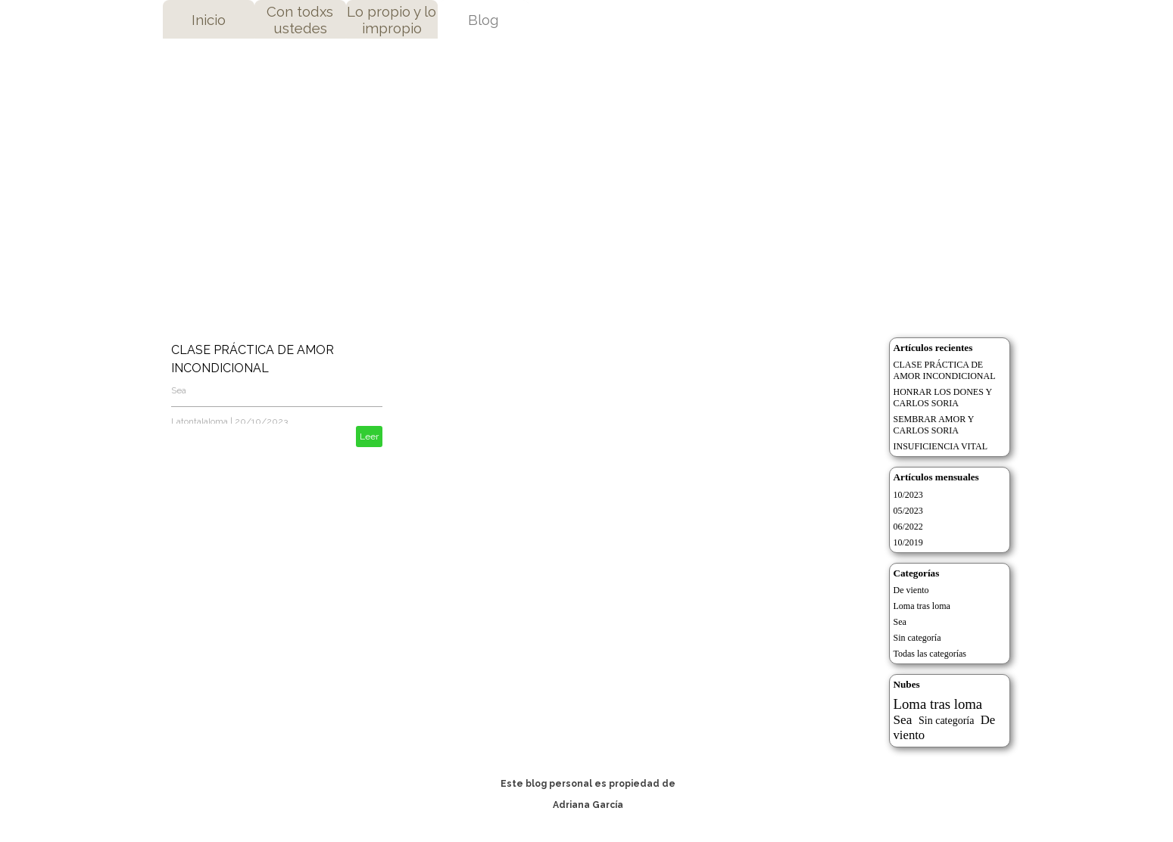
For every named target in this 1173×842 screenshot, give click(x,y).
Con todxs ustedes (300, 19)
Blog (483, 19)
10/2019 (908, 542)
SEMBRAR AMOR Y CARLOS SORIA (934, 425)
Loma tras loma (922, 606)
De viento (911, 590)
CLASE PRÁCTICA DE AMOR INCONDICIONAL (945, 370)
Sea (178, 390)
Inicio (209, 19)
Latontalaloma (199, 421)
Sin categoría (917, 637)
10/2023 (908, 494)
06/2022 (908, 526)
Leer (369, 436)
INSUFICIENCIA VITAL (940, 446)
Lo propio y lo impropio (391, 19)
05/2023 (908, 510)
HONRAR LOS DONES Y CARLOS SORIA (943, 398)
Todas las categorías (930, 653)
